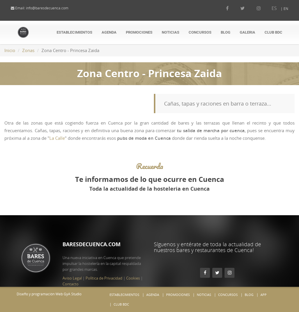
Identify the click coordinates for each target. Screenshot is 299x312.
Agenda (109, 32)
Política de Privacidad (104, 266)
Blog (225, 32)
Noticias (170, 32)
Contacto (70, 272)
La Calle (57, 138)
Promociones (139, 32)
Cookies (133, 266)
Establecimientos (74, 32)
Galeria (247, 32)
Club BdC (273, 32)
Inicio (9, 50)
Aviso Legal (72, 266)
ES (268, 8)
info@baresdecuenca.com (53, 8)
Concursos (200, 32)
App (263, 294)
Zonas (28, 50)
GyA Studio (72, 294)
